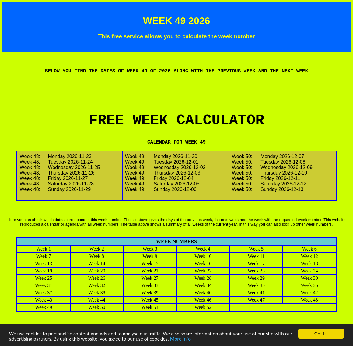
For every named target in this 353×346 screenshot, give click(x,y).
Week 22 (202, 270)
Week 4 (203, 248)
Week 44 (96, 300)
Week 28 (202, 278)
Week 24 (309, 270)
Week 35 (256, 285)
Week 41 (256, 292)
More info (180, 339)
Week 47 (256, 300)
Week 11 (256, 256)
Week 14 (96, 263)
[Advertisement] (176, 98)
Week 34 (202, 285)
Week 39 (150, 292)
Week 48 (309, 300)
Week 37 (43, 292)
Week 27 (150, 278)
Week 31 (43, 285)
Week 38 (96, 292)
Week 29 (256, 278)
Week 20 (96, 270)
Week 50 (96, 307)
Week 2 (96, 248)
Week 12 (309, 256)
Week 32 (96, 285)
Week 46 (202, 300)
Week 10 (202, 256)
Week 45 (150, 300)
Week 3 (150, 248)
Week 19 (43, 270)
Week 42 (309, 292)
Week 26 (96, 278)
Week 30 (309, 278)
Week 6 (309, 248)
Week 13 (43, 263)
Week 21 (150, 270)
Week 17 (256, 263)
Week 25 (43, 278)
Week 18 (309, 263)
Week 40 (202, 292)
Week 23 (256, 270)
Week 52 (202, 307)
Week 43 (43, 300)
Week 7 (43, 256)
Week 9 (150, 256)
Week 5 (256, 248)
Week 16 (202, 263)
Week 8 (96, 256)
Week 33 (150, 285)
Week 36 (309, 285)
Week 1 (43, 248)
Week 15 (150, 263)
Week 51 (150, 307)
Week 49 (43, 307)
